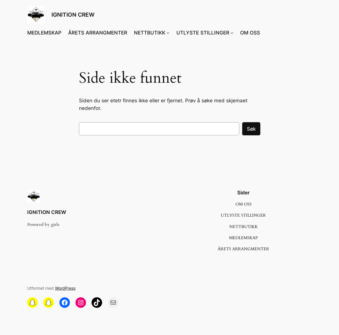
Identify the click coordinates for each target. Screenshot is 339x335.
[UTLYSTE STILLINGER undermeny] (231, 32)
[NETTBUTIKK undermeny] (167, 32)
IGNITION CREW (72, 14)
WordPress (65, 288)
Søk (251, 129)
